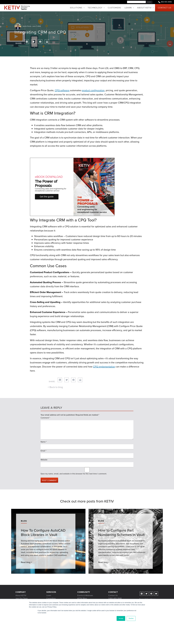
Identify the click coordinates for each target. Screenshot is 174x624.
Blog (24, 521)
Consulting (51, 598)
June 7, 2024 (36, 26)
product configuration (93, 90)
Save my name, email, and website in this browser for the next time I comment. (74, 473)
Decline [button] (131, 618)
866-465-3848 (165, 2)
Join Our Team (21, 598)
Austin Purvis (27, 26)
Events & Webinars (85, 595)
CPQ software (62, 90)
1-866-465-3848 (115, 598)
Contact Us (113, 595)
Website (44, 459)
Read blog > (26, 562)
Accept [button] (121, 618)
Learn (48, 595)
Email (43, 450)
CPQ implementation (104, 366)
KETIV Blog (82, 598)
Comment (45, 417)
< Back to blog (55, 387)
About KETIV (20, 595)
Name (44, 441)
